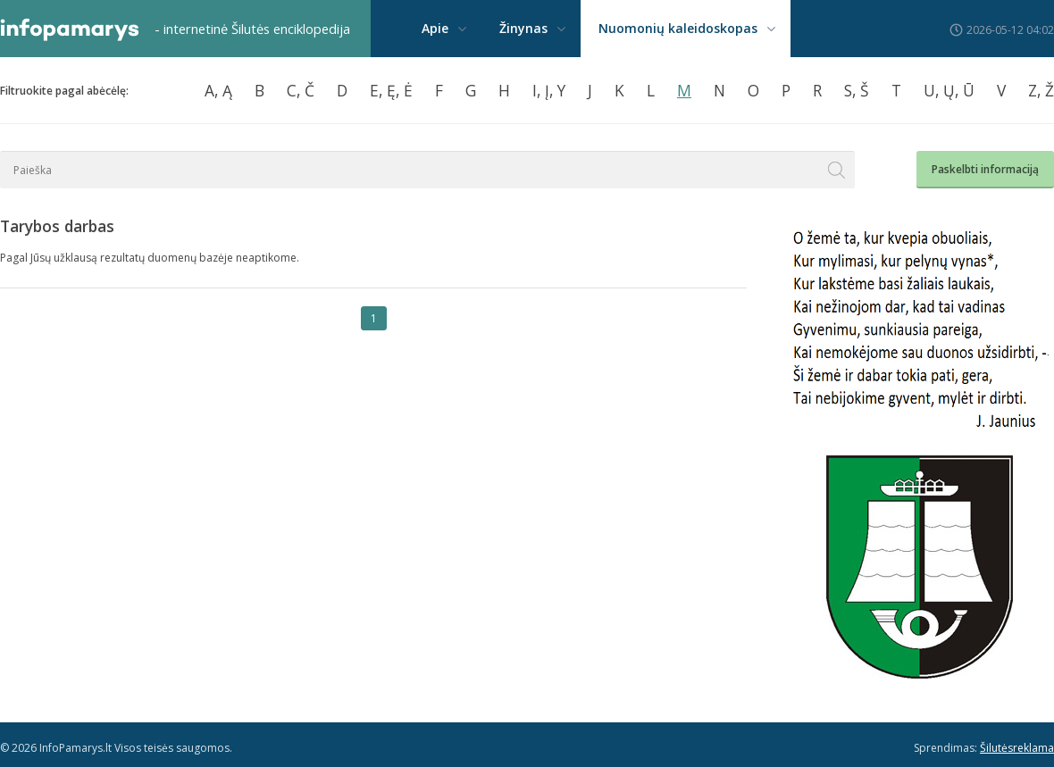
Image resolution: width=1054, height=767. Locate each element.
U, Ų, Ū (949, 90)
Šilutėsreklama (1017, 747)
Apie (435, 28)
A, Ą (218, 90)
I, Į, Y (548, 90)
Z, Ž (1041, 90)
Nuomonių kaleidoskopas (677, 28)
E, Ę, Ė (391, 90)
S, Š (856, 90)
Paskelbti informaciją (985, 169)
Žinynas (523, 28)
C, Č (300, 90)
